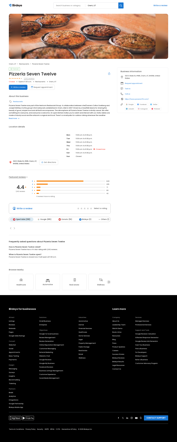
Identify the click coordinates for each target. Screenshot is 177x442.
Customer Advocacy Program (146, 363)
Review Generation (46, 341)
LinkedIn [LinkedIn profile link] (130, 109)
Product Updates (118, 347)
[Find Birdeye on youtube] (136, 417)
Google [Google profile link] (129, 104)
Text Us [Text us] (127, 88)
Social (11, 348)
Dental (81, 325)
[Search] (121, 5)
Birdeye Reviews (118, 358)
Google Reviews (45, 359)
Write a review (160, 5)
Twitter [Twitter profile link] (153, 104)
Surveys (12, 372)
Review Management (47, 337)
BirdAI (11, 392)
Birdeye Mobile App (16, 407)
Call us (127, 94)
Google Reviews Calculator (145, 334)
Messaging (13, 369)
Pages (11, 332)
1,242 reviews (29, 78)
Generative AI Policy (69, 429)
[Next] (109, 282)
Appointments (14, 352)
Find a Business (141, 348)
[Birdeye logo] (16, 5)
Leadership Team (118, 325)
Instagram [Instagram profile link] (143, 109)
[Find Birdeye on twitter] (123, 417)
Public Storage (84, 347)
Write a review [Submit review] (18, 87)
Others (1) (103, 219)
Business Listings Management (51, 371)
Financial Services (85, 328)
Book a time (116, 332)
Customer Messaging (47, 348)
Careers (115, 350)
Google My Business (47, 363)
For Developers (141, 352)
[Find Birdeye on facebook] (118, 417)
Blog (114, 339)
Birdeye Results (118, 361)
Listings (12, 321)
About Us (115, 321)
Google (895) (44, 219)
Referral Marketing (46, 352)
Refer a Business (141, 359)
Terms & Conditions (16, 429)
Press (114, 343)
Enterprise (43, 325)
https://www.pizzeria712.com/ (137, 99)
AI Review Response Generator (146, 337)
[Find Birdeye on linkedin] (127, 417)
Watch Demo (117, 328)
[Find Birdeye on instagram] (132, 417)
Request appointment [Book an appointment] (42, 87)
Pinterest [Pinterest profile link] (156, 109)
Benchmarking (14, 380)
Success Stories (118, 354)
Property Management (87, 343)
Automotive (83, 321)
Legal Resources (118, 365)
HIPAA (52, 429)
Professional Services (143, 325)
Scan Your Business (142, 345)
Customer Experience (47, 374)
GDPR (47, 429)
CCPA (58, 429)
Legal (81, 339)
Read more (14, 118)
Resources (116, 336)
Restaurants (24, 64)
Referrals (12, 328)
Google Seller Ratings (17, 336)
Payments (13, 359)
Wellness (82, 358)
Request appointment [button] (133, 83)
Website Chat (44, 356)
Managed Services (142, 321)
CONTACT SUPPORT (156, 417)
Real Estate (83, 350)
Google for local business (49, 334)
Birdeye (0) (85, 219)
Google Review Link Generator (146, 341)
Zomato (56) (65, 219)
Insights (12, 376)
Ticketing (12, 383)
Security (40, 429)
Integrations (13, 400)
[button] (10, 228)
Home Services (84, 336)
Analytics (12, 396)
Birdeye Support (141, 356)
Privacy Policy (31, 429)
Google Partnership (16, 403)
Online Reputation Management (51, 345)
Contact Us (116, 369)
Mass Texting (14, 356)
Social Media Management (49, 378)
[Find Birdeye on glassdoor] (140, 417)
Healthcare (83, 332)
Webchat (12, 345)
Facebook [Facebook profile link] (142, 104)
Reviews (12, 325)
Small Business (45, 321)
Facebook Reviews (46, 367)
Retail (81, 354)
